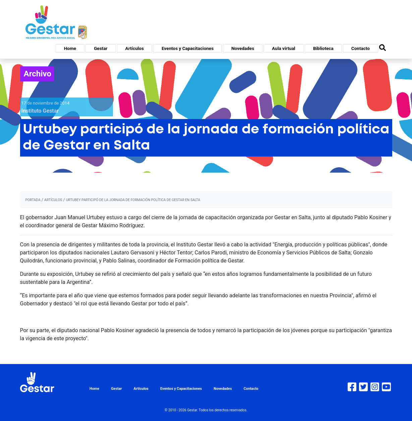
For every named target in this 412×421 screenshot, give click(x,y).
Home (70, 48)
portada (33, 200)
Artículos (134, 48)
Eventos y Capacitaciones (188, 48)
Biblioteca (323, 48)
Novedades (242, 48)
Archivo (38, 73)
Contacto (360, 48)
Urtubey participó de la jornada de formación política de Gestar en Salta (133, 200)
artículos (53, 200)
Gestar (100, 48)
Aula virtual (283, 48)
